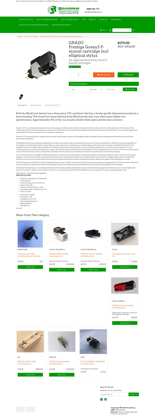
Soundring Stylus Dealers (61, 25)
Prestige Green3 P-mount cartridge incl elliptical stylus (61, 36)
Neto (126, 414)
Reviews (52, 105)
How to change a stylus (70, 19)
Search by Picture (26, 19)
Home (20, 36)
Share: (74, 67)
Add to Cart (103, 75)
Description (22, 105)
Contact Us (103, 19)
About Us (92, 19)
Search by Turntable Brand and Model (33, 25)
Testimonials (116, 19)
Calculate (130, 89)
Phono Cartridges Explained (47, 19)
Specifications (36, 105)
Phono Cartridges (31, 36)
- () (103, 30)
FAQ (83, 19)
